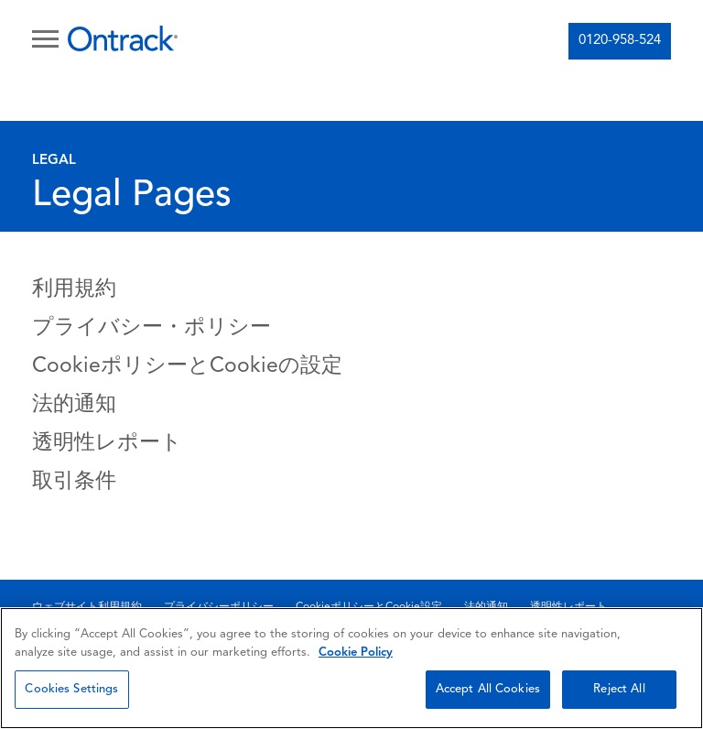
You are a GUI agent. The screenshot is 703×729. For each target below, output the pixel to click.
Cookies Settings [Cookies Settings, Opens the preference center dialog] (71, 689)
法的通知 (74, 405)
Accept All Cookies (488, 689)
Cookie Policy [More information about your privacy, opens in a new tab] (356, 652)
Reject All (618, 689)
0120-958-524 (620, 41)
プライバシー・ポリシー (151, 328)
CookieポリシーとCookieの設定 (187, 366)
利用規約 (74, 289)
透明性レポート (107, 443)
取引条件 (74, 482)
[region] (351, 668)
